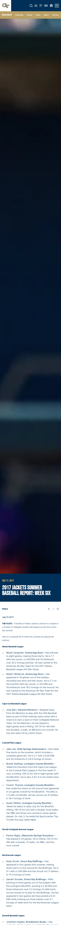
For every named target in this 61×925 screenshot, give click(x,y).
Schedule (19, 15)
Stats (38, 15)
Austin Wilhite (13, 803)
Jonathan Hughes (15, 921)
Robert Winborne (15, 674)
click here (30, 819)
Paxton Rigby (13, 835)
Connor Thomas (14, 785)
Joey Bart (11, 709)
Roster (29, 15)
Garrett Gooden (14, 879)
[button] (31, 6)
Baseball (7, 14)
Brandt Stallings (14, 763)
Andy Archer (12, 861)
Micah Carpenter (15, 652)
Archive (55, 15)
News (46, 15)
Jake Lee (11, 749)
